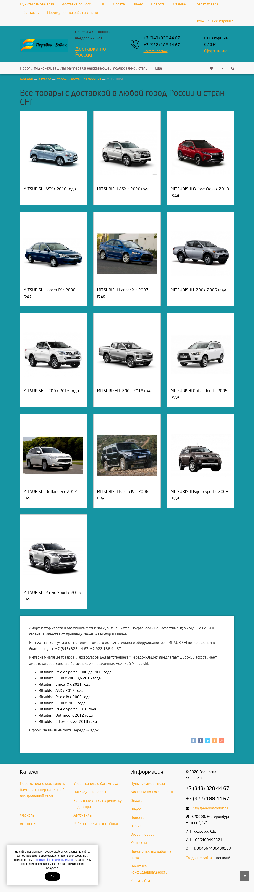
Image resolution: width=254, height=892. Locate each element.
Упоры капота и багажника (95, 784)
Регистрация (222, 21)
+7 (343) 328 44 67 (162, 38)
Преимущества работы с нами (72, 13)
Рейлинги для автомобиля (95, 824)
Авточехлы (82, 815)
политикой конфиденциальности (55, 859)
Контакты (31, 13)
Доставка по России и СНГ (83, 4)
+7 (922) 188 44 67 (162, 45)
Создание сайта (199, 858)
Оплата (119, 4)
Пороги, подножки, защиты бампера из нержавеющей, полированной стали (84, 68)
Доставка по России (90, 52)
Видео (138, 4)
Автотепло (28, 824)
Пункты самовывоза (37, 4)
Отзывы (180, 4)
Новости (158, 4)
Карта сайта (140, 881)
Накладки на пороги (90, 792)
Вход (200, 21)
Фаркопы (27, 815)
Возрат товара (206, 4)
